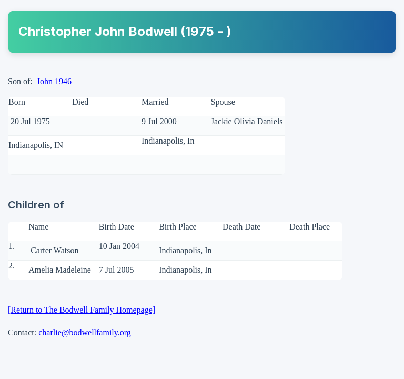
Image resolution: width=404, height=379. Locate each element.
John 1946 (54, 81)
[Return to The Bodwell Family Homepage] (81, 309)
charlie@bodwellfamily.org (84, 332)
